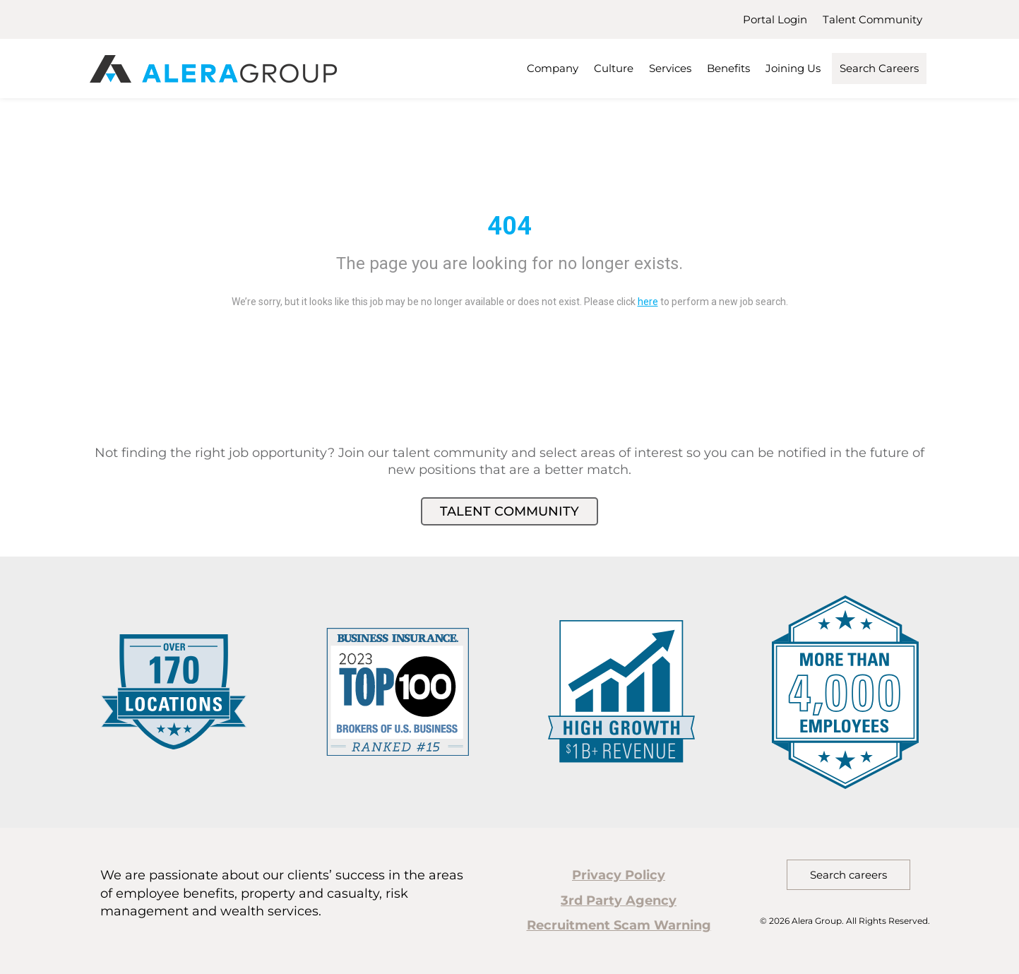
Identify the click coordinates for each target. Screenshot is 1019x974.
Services (670, 68)
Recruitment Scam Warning (619, 925)
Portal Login (775, 19)
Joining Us (793, 68)
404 (509, 226)
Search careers (848, 874)
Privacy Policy (618, 875)
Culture (613, 68)
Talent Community (872, 19)
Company (552, 68)
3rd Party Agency (619, 900)
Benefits (728, 68)
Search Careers (879, 68)
